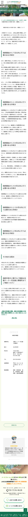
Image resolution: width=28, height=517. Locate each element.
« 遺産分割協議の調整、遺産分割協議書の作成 (13, 311)
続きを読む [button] (14, 455)
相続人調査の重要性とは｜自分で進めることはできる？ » (13, 313)
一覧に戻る (14, 318)
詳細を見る (14, 425)
